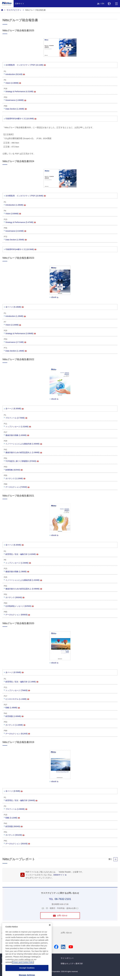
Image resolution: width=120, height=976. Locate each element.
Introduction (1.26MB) (15, 316)
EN (102, 3)
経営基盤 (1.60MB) (14, 716)
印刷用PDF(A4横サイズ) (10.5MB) (21, 249)
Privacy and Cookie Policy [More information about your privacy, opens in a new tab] (23, 968)
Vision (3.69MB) (13, 214)
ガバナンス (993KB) (14, 597)
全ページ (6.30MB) (14, 545)
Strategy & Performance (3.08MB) (20, 333)
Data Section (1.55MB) (16, 240)
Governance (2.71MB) (15, 342)
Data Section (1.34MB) (16, 109)
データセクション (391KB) (17, 844)
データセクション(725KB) (17, 487)
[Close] (50, 930)
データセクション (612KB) (17, 734)
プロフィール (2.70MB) (16, 418)
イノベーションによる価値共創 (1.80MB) (23, 444)
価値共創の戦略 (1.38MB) (17, 571)
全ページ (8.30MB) (14, 408)
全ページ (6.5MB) (14, 791)
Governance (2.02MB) (15, 231)
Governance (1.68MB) (15, 100)
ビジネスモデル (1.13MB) (17, 699)
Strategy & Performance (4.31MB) (20, 91)
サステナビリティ (14, 10)
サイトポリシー (67, 958)
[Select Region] (109, 3)
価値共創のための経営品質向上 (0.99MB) (23, 589)
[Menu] (116, 3)
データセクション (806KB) (17, 615)
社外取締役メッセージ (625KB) (19, 606)
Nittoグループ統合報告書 (35, 10)
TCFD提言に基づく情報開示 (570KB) (22, 461)
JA (98, 3)
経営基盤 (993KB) (13, 826)
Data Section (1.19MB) (16, 351)
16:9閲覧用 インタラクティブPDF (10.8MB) (26, 196)
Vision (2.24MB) (13, 325)
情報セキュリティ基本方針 (72, 963)
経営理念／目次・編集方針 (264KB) (21, 800)
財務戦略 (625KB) (13, 470)
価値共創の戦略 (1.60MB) (17, 435)
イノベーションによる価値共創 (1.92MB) (23, 580)
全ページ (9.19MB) (14, 307)
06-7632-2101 (63, 899)
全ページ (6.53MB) (14, 672)
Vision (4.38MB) (13, 83)
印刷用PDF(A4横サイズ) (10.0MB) (21, 119)
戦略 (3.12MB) (12, 818)
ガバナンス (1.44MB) (15, 725)
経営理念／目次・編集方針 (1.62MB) (21, 554)
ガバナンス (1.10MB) (15, 478)
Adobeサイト (59, 875)
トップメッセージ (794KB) (17, 690)
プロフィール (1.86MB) (16, 809)
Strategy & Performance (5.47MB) (20, 222)
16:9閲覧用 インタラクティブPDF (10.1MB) (26, 65)
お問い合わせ (66, 933)
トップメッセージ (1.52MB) (18, 426)
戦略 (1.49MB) (12, 708)
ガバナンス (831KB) (14, 835)
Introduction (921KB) (15, 74)
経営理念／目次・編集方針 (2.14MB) (21, 682)
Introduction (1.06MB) (15, 205)
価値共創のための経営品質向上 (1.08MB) (23, 452)
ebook (54, 297)
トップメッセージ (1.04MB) (18, 563)
